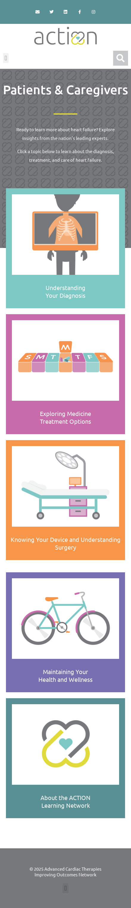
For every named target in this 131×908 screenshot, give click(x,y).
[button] (6, 58)
